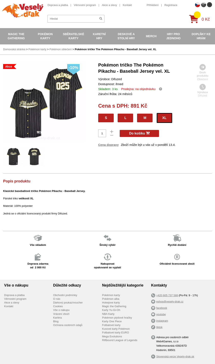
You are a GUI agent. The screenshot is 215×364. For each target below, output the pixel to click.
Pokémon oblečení (60, 49)
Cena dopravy (108, 144)
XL (164, 118)
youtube (161, 314)
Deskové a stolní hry (126, 36)
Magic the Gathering (16, 36)
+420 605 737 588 (167, 295)
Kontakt (127, 5)
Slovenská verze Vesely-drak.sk (175, 356)
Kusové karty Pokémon (116, 328)
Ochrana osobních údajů (67, 325)
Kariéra (57, 317)
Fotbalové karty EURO (115, 332)
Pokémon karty (45, 36)
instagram (162, 320)
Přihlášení (153, 5)
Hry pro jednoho (173, 36)
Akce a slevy (109, 5)
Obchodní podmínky (65, 295)
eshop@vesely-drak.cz (170, 301)
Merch (151, 36)
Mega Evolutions (112, 336)
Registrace (170, 5)
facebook (161, 307)
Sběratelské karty (73, 36)
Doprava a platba (58, 5)
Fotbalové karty (111, 325)
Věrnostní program (85, 5)
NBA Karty (108, 313)
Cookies (58, 306)
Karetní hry (99, 36)
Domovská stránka (14, 49)
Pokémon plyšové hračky (117, 317)
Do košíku (139, 133)
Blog (56, 321)
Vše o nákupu (61, 310)
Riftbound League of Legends (119, 340)
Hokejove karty (111, 302)
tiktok (159, 327)
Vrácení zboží (61, 313)
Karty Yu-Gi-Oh (111, 310)
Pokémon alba (110, 298)
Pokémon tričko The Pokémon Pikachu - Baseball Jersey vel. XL (115, 49)
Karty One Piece (112, 321)
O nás (56, 298)
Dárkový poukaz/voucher (68, 302)
